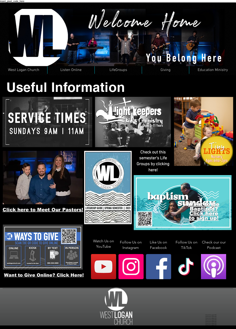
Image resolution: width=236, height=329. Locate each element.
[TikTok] (186, 266)
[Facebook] (158, 266)
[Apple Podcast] (213, 266)
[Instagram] (131, 266)
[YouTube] (103, 266)
